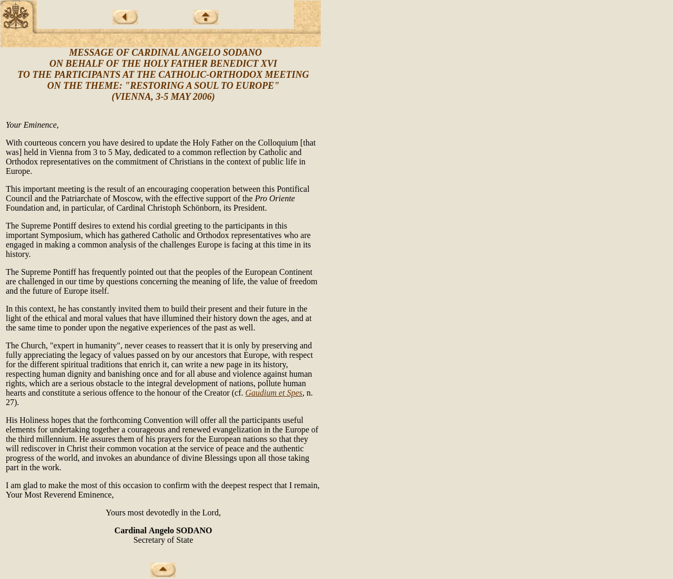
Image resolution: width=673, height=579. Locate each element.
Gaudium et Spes (274, 392)
